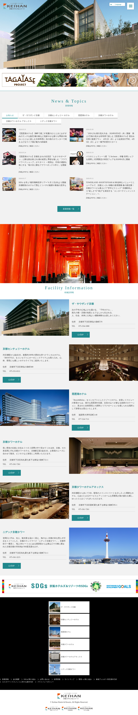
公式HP (80, 335)
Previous (4, 35)
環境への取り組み (85, 679)
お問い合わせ (45, 679)
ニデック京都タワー (62, 669)
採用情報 (57, 679)
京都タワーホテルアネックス (65, 657)
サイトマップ (69, 679)
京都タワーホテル (61, 644)
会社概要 (16, 679)
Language (118, 4)
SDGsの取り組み (30, 679)
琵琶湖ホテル (60, 632)
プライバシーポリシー (45, 682)
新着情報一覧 (68, 209)
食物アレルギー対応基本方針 (106, 679)
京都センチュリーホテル (64, 619)
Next (134, 35)
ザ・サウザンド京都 (62, 607)
